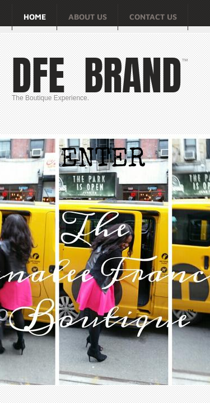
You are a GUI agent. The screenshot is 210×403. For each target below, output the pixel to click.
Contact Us (153, 16)
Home (35, 16)
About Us (87, 16)
